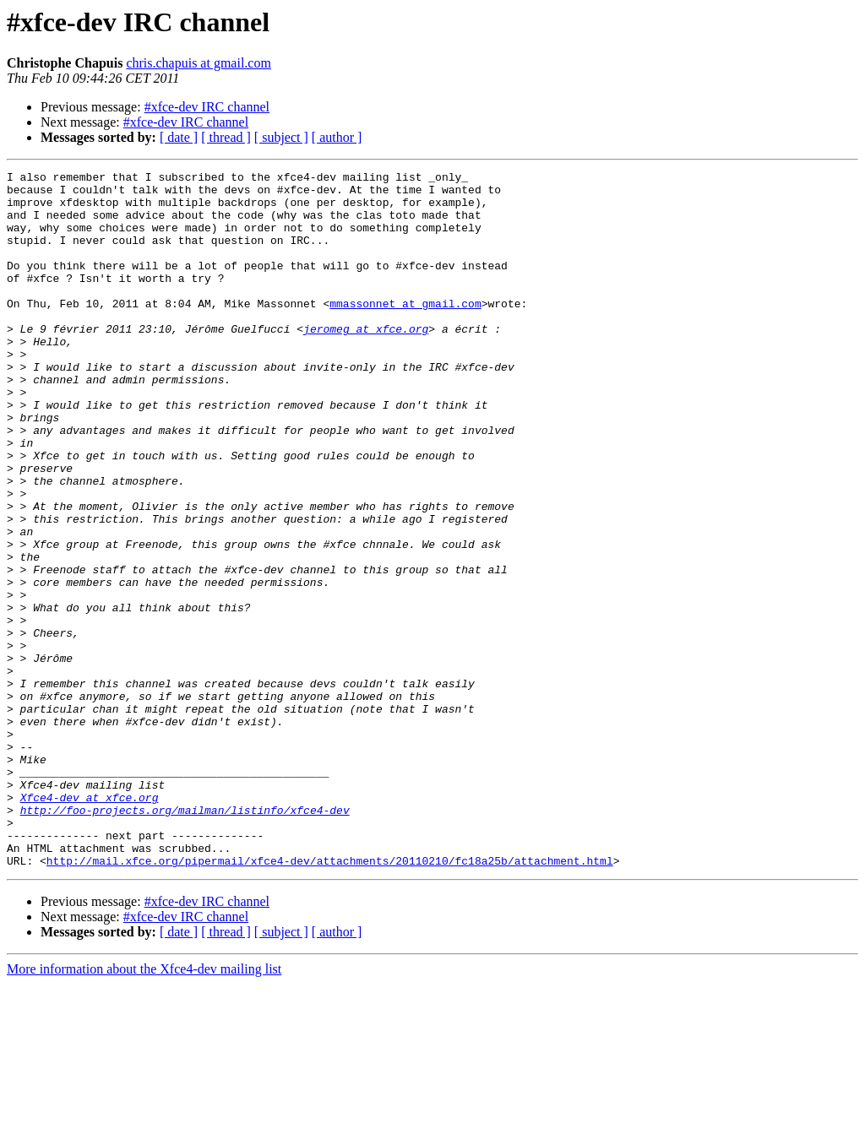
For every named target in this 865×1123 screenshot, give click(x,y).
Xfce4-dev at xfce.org (89, 923)
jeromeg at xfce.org (365, 361)
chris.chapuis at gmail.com (198, 63)
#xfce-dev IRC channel (206, 107)
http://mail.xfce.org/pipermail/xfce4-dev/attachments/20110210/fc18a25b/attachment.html (329, 999)
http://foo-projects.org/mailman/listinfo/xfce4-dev (185, 939)
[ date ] (179, 137)
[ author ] (337, 137)
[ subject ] (281, 137)
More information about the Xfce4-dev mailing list (144, 1108)
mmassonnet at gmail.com (405, 331)
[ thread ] (226, 137)
